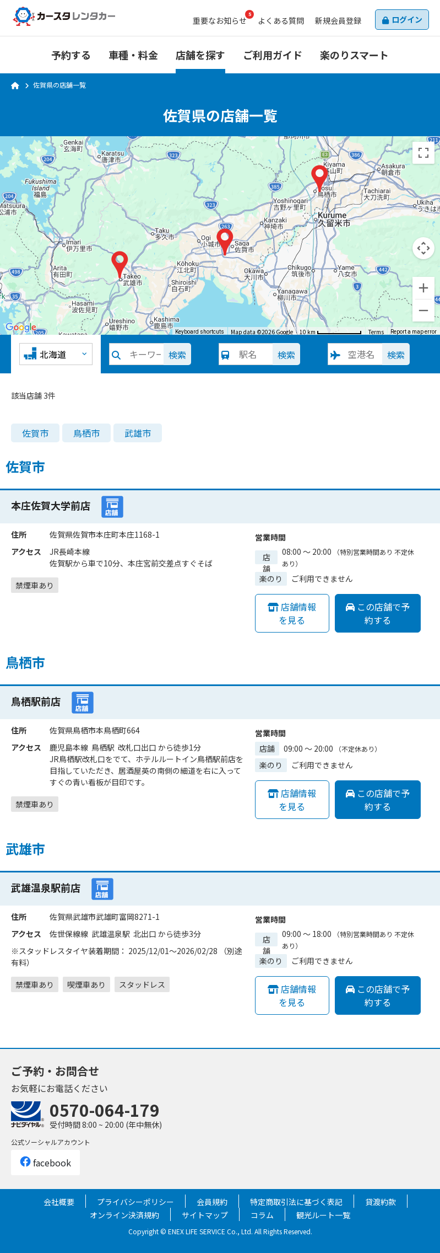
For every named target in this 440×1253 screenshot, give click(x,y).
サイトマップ (205, 1214)
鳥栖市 (86, 433)
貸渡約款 (380, 1201)
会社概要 (59, 1201)
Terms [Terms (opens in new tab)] (376, 332)
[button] (224, 242)
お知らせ (220, 20)
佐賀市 (35, 433)
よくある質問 (281, 20)
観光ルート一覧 (323, 1214)
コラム (262, 1214)
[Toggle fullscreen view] (423, 153)
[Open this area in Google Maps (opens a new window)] (21, 327)
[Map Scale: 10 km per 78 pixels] (330, 331)
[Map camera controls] (423, 248)
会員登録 (338, 20)
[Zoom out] (423, 310)
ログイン (407, 19)
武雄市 (137, 433)
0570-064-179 (105, 1109)
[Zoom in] (423, 288)
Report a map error (413, 332)
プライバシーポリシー (135, 1201)
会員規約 (212, 1201)
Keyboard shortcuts (199, 332)
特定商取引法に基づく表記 (296, 1201)
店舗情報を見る (292, 613)
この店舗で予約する (378, 613)
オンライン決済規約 (124, 1214)
